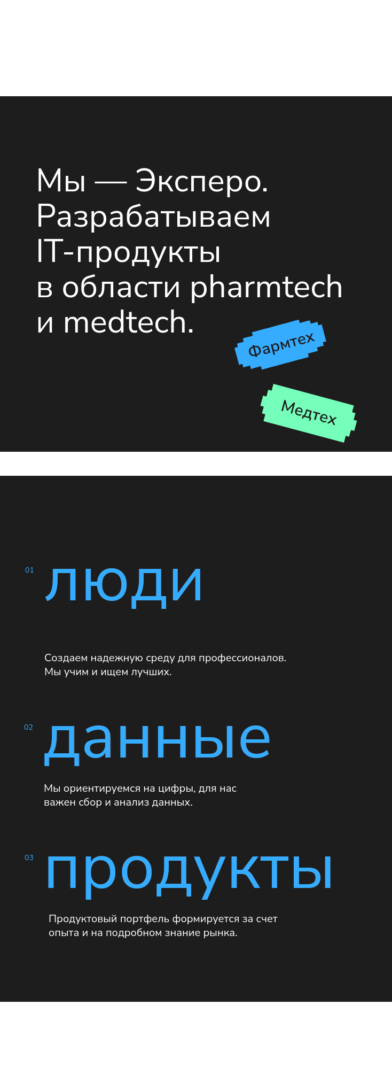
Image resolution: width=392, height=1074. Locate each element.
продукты (189, 866)
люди (124, 579)
